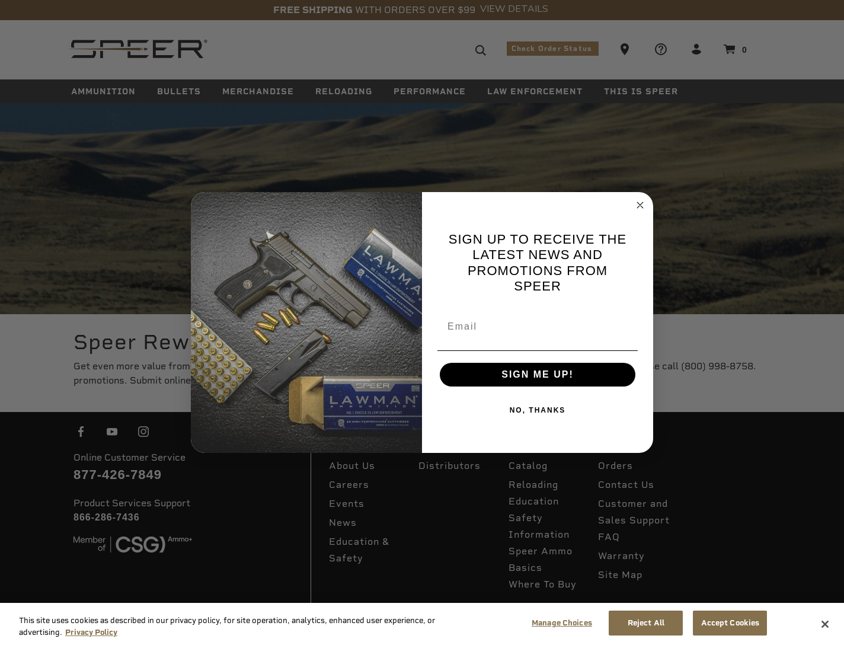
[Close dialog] (640, 205)
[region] (422, 624)
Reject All (646, 622)
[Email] (537, 327)
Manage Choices (562, 622)
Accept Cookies (730, 622)
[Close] (825, 624)
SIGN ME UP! (537, 374)
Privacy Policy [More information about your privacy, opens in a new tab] (91, 632)
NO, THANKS (538, 410)
